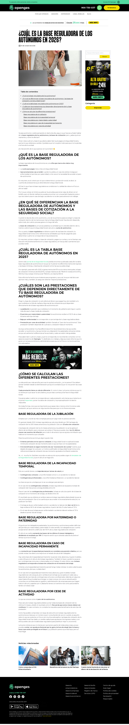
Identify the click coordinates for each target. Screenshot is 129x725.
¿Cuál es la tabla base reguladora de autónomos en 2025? (43, 104)
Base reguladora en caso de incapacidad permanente (43, 123)
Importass (29, 400)
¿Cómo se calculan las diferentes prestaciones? (39, 111)
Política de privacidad (110, 693)
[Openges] (19, 7)
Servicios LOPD (89, 693)
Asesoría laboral (71, 693)
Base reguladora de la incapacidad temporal (39, 117)
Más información (47, 716)
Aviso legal (107, 688)
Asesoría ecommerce (73, 696)
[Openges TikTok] (23, 696)
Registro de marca (90, 691)
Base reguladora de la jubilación (35, 114)
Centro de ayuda (109, 685)
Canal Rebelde (78, 14)
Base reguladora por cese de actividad (37, 126)
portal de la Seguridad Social (37, 262)
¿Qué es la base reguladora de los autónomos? (39, 96)
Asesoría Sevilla (89, 685)
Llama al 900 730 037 (17, 693)
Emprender (98, 108)
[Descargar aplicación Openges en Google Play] (16, 706)
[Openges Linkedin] (19, 696)
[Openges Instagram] (14, 696)
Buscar (104, 56)
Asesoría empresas (72, 691)
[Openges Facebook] (10, 696)
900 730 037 (88, 7)
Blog (89, 14)
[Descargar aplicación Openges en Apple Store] (31, 706)
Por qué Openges (41, 14)
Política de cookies (109, 691)
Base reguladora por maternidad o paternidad (40, 120)
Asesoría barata (89, 688)
